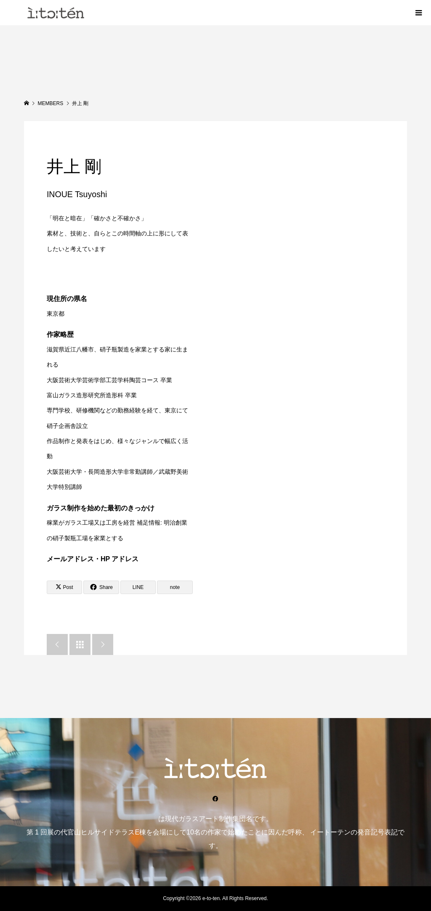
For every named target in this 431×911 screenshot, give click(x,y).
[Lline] (138, 587)
